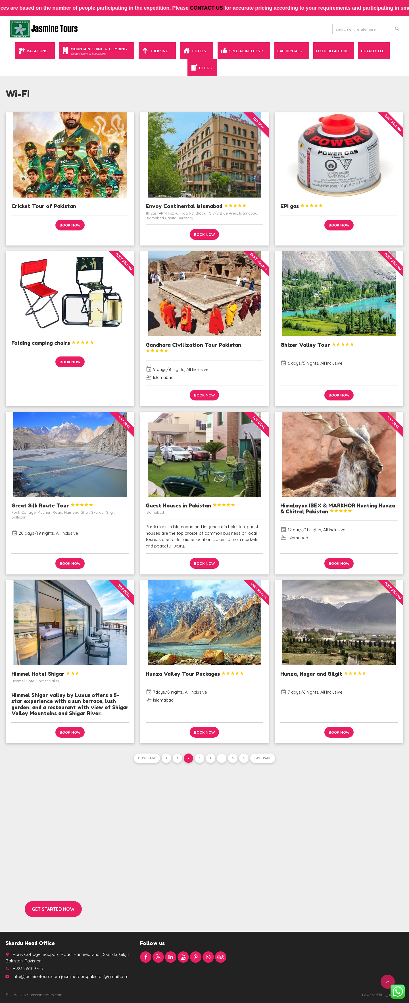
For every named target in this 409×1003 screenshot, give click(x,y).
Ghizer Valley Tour (317, 345)
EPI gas (301, 206)
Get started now (53, 909)
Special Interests (246, 51)
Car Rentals (289, 51)
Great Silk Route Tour (52, 505)
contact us (213, 8)
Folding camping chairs (52, 343)
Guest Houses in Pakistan (190, 505)
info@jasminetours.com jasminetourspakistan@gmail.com (70, 976)
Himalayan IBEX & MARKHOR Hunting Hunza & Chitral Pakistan (337, 508)
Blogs (205, 68)
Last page (262, 758)
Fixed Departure (332, 51)
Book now (70, 225)
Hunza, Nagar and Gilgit (323, 674)
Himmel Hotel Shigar (45, 674)
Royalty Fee (372, 51)
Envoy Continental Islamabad (196, 206)
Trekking (159, 51)
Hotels (199, 51)
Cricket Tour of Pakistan (43, 206)
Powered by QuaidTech (382, 994)
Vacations (37, 51)
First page (147, 758)
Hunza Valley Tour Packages (195, 674)
